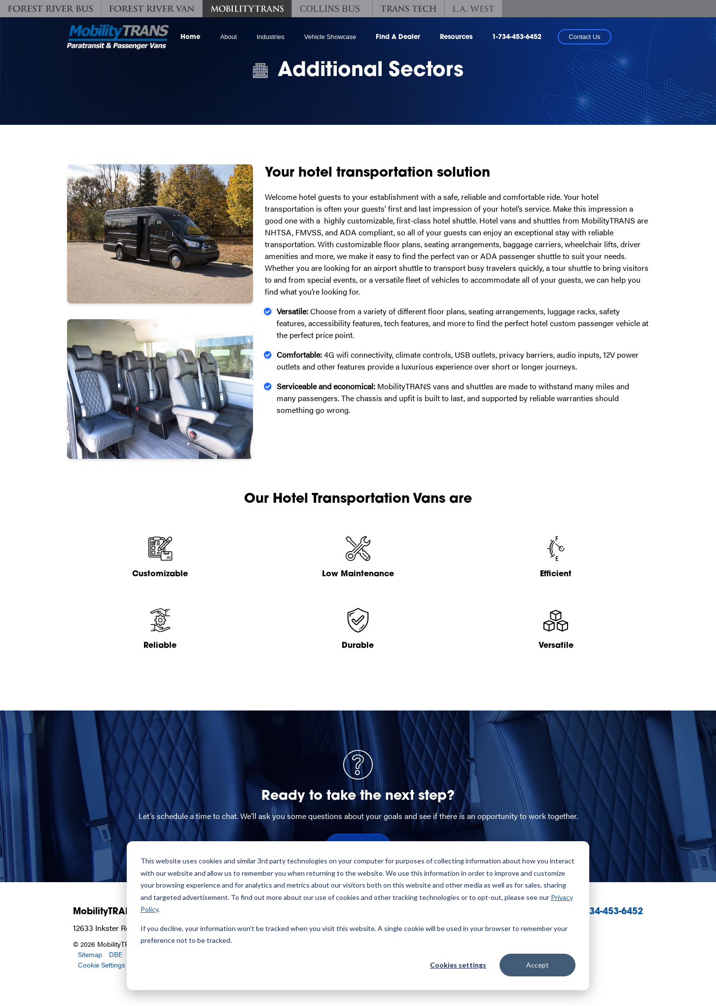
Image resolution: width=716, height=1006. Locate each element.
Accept (537, 965)
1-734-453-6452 (516, 37)
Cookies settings (458, 965)
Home (190, 37)
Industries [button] (270, 36)
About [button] (228, 36)
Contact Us (584, 36)
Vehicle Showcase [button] (330, 36)
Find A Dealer (398, 37)
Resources (456, 37)
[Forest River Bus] (50, 8)
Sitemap (90, 954)
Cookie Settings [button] (101, 964)
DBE (115, 954)
